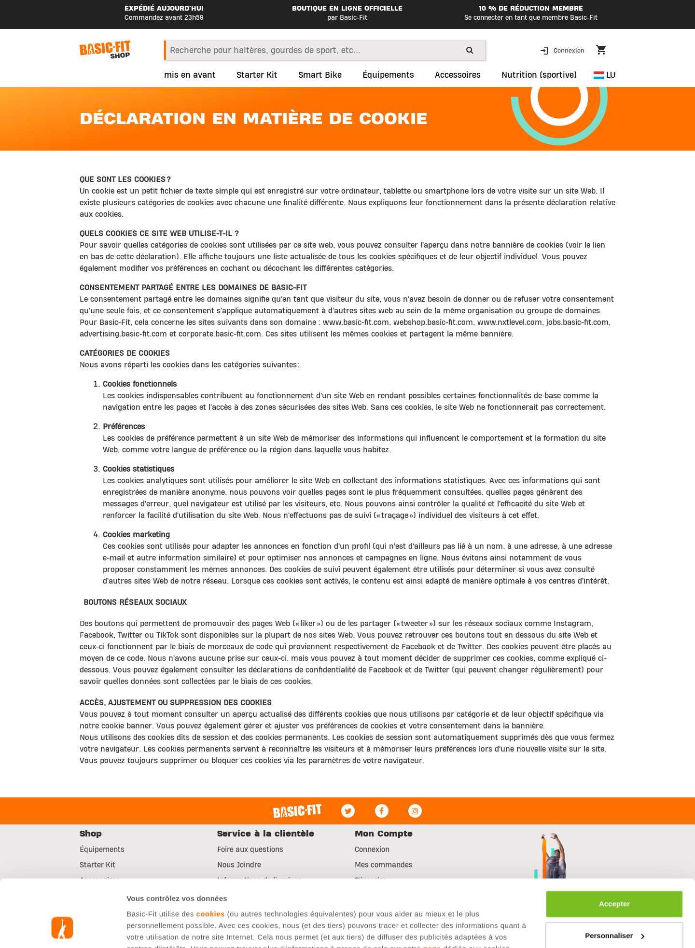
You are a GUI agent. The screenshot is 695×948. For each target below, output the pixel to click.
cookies (210, 856)
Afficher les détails (159, 929)
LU (604, 75)
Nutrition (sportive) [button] (539, 75)
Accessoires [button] (458, 75)
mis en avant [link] (190, 75)
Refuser (614, 910)
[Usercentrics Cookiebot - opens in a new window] (62, 929)
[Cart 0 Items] (605, 51)
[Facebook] (382, 811)
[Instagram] (415, 811)
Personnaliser (614, 878)
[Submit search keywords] (469, 50)
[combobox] (324, 50)
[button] (563, 50)
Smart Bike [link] (320, 75)
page (432, 891)
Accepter (614, 846)
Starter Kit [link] (257, 75)
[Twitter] (348, 811)
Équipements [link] (388, 75)
